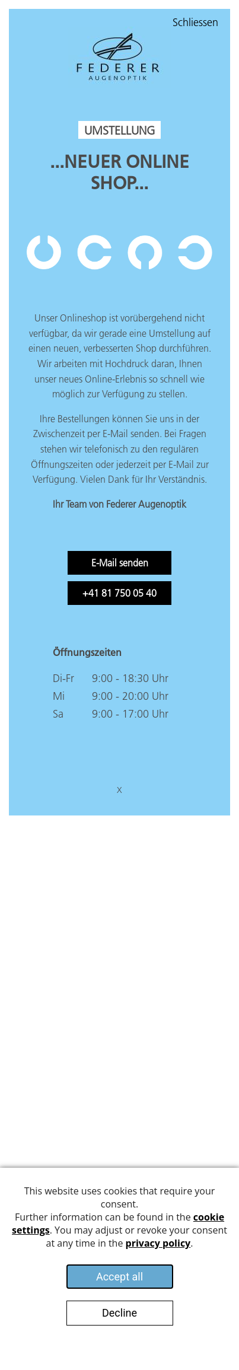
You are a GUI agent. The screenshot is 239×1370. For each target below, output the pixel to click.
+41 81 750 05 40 (119, 593)
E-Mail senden (119, 563)
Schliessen (195, 22)
